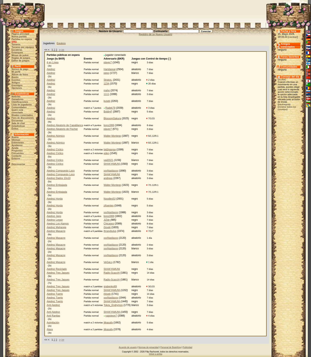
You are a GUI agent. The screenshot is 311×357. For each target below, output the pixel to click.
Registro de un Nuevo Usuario (155, 34)
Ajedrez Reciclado (57, 269)
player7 (108, 62)
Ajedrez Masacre (56, 231)
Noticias (16, 96)
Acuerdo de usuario (128, 347)
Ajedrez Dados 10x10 (59, 178)
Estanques (17, 52)
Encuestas (17, 120)
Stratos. (108, 79)
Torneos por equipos (23, 47)
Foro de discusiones (23, 118)
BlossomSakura (112, 118)
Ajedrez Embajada (57, 185)
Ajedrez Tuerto (55, 293)
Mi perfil (16, 72)
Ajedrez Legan (55, 219)
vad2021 (108, 160)
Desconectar (18, 164)
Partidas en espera (22, 39)
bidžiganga (110, 149)
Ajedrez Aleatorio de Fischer (62, 129)
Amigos (16, 82)
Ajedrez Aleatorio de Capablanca (65, 125)
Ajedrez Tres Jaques (58, 272)
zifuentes (109, 205)
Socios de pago (20, 69)
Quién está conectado (17, 111)
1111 (106, 94)
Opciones (17, 88)
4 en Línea (53, 62)
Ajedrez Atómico (56, 135)
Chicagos (109, 223)
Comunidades (19, 107)
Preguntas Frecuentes (18, 151)
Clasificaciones (20, 102)
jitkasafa (108, 322)
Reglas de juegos (21, 58)
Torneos (16, 44)
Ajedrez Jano (54, 216)
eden (106, 153)
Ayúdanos (17, 145)
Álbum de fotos (20, 74)
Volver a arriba (155, 354)
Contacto (17, 156)
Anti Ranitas (53, 315)
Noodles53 (110, 198)
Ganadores (17, 99)
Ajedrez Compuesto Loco (61, 170)
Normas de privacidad (148, 347)
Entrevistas (18, 142)
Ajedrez (51, 69)
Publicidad (187, 347)
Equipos (61, 43)
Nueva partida (19, 36)
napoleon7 (111, 315)
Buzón (15, 77)
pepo (106, 73)
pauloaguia (284, 104)
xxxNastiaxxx (111, 170)
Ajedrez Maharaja (56, 227)
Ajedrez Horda (55, 198)
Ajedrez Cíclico (55, 149)
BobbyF (108, 111)
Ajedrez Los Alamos (58, 223)
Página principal (20, 34)
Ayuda (15, 148)
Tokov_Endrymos (113, 305)
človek (107, 227)
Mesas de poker (20, 55)
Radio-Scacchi (112, 272)
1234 (106, 83)
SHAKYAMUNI (112, 163)
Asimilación (53, 322)
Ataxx (50, 329)
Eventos (16, 80)
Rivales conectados (22, 115)
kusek (107, 101)
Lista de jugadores (22, 104)
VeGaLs (108, 262)
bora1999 (109, 125)
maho (107, 90)
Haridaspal (110, 69)
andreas (108, 178)
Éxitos (15, 128)
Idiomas (16, 140)
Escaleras (17, 50)
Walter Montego (112, 135)
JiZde (107, 219)
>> (62, 49)
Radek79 (110, 107)
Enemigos (17, 85)
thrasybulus (110, 231)
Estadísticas (18, 126)
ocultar (281, 79)
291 (14, 41)
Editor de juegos (20, 60)
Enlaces (16, 158)
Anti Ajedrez (53, 305)
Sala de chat (18, 123)
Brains (15, 137)
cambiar (293, 37)
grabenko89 (110, 286)
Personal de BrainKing (170, 347)
